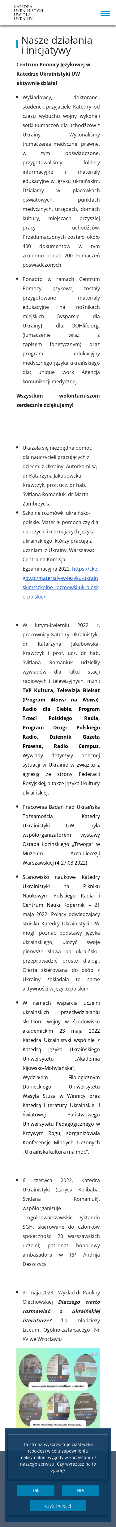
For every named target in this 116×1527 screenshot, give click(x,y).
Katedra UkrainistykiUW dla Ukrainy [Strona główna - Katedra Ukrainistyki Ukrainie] (27, 13)
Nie (80, 1490)
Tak (35, 1490)
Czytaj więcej (58, 1506)
